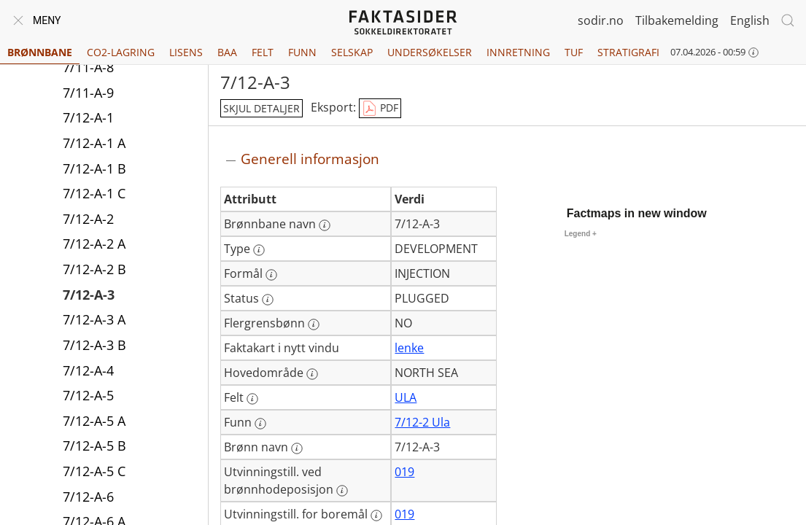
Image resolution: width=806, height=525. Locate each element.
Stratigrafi (628, 52)
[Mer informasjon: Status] (268, 300)
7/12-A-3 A (94, 319)
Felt (263, 52)
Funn (302, 52)
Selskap (352, 52)
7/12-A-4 (88, 370)
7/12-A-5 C (94, 471)
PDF (380, 109)
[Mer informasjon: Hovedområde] (312, 374)
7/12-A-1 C (94, 193)
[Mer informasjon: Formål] (271, 275)
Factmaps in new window (637, 213)
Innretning (518, 52)
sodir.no (601, 20)
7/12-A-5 (88, 395)
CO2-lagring (121, 52)
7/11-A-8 (88, 67)
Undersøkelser (429, 52)
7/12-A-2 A (94, 243)
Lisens (186, 52)
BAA (227, 52)
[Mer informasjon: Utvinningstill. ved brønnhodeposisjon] (342, 491)
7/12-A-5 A (94, 420)
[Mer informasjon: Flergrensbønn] (313, 324)
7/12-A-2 (88, 219)
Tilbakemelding (676, 20)
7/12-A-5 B (94, 445)
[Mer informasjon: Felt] (252, 399)
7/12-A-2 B (94, 269)
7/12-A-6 (88, 496)
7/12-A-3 (89, 294)
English (750, 20)
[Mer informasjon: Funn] (260, 423)
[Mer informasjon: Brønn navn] (297, 448)
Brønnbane (39, 52)
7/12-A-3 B (94, 345)
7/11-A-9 (88, 92)
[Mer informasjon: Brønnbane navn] (324, 225)
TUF (574, 52)
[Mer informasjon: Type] (259, 250)
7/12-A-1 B (94, 168)
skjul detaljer (261, 108)
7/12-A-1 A (94, 143)
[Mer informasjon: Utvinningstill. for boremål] (376, 515)
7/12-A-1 (88, 117)
